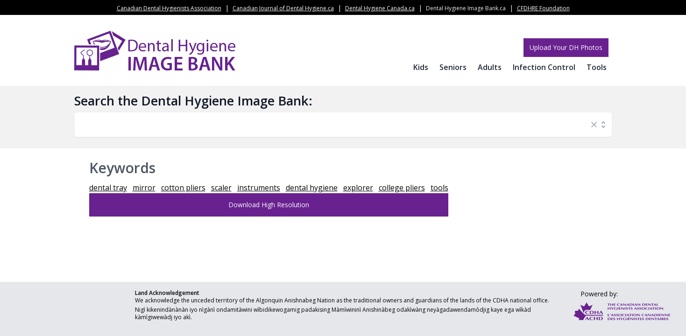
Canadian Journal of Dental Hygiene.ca (283, 8)
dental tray (108, 187)
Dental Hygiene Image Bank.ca (466, 8)
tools (439, 187)
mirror (144, 187)
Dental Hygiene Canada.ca (380, 8)
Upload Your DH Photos (566, 47)
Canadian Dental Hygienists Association (169, 8)
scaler (221, 187)
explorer (358, 187)
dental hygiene (312, 187)
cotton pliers (183, 187)
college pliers (402, 187)
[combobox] (333, 124)
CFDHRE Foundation (543, 8)
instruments (258, 187)
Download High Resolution (268, 204)
